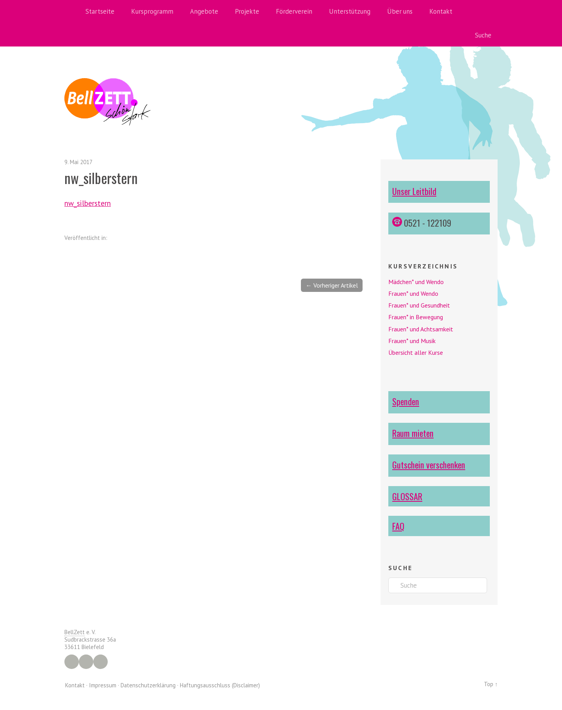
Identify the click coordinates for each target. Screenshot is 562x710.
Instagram (86, 662)
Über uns (400, 11)
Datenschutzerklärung (148, 685)
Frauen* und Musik (412, 341)
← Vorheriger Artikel (332, 285)
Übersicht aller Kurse (415, 352)
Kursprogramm (152, 11)
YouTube (100, 662)
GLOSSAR (407, 496)
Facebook (71, 662)
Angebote (204, 11)
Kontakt (440, 11)
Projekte (247, 11)
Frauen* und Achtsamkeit (420, 329)
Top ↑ (491, 684)
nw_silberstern (87, 203)
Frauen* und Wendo (413, 293)
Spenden (405, 401)
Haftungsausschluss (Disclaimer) (220, 685)
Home (72, 11)
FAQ (398, 525)
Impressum (102, 685)
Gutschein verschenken (428, 464)
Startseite (99, 11)
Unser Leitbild (414, 190)
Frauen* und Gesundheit (419, 305)
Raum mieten (413, 432)
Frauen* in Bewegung (415, 317)
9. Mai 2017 (78, 162)
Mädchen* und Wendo (416, 282)
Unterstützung (349, 11)
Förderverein (294, 11)
